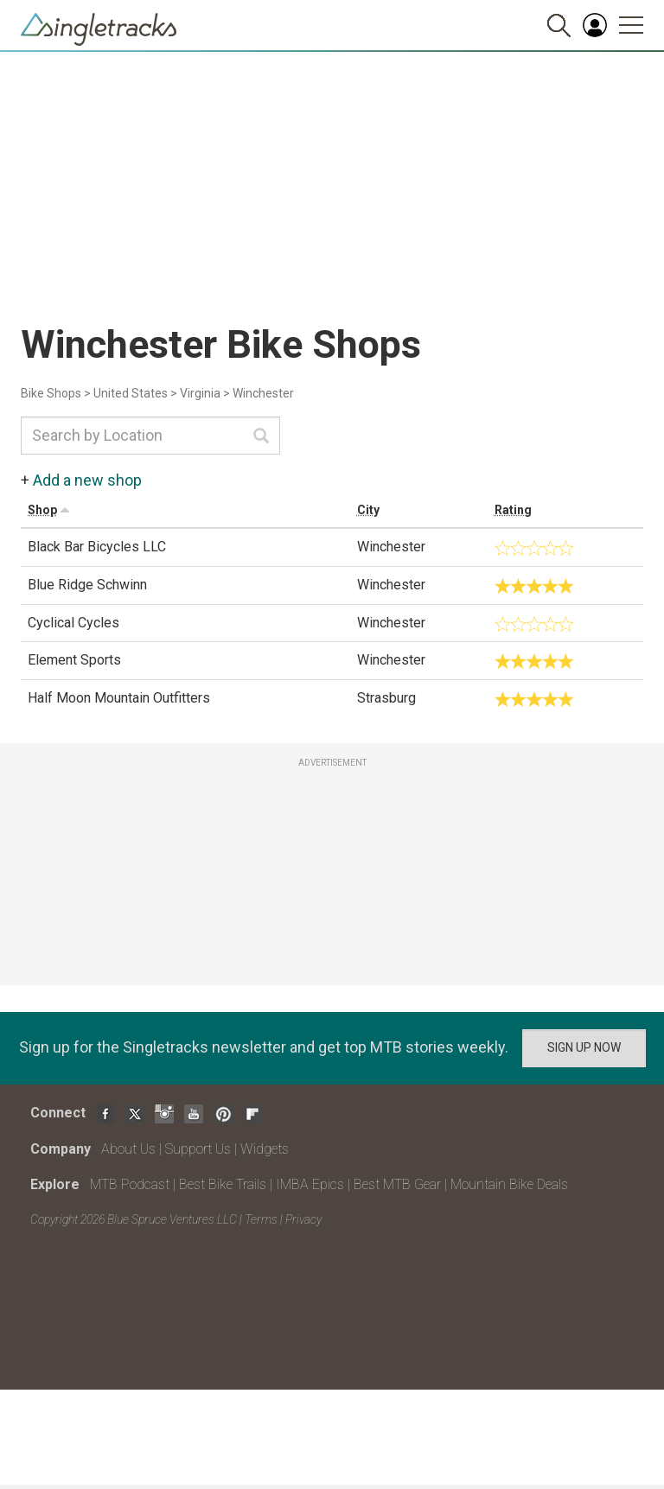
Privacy (303, 1219)
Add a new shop (87, 480)
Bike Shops (51, 393)
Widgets (264, 1149)
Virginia (200, 393)
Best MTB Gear (397, 1184)
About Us (128, 1149)
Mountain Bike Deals (509, 1184)
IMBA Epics (310, 1184)
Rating (513, 510)
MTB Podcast (129, 1184)
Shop (42, 510)
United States (130, 393)
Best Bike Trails (222, 1184)
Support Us (198, 1149)
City (368, 510)
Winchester (263, 393)
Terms (261, 1219)
